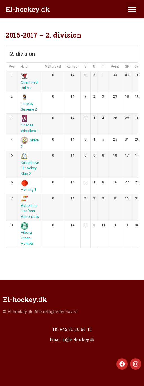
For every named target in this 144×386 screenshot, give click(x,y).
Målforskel (53, 67)
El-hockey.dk (28, 9)
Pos (12, 67)
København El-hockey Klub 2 (30, 165)
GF (127, 67)
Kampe (72, 67)
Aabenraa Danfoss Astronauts (30, 208)
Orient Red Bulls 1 (29, 82)
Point (115, 67)
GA (136, 67)
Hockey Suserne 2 (29, 103)
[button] (132, 9)
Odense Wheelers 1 (30, 125)
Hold (24, 67)
